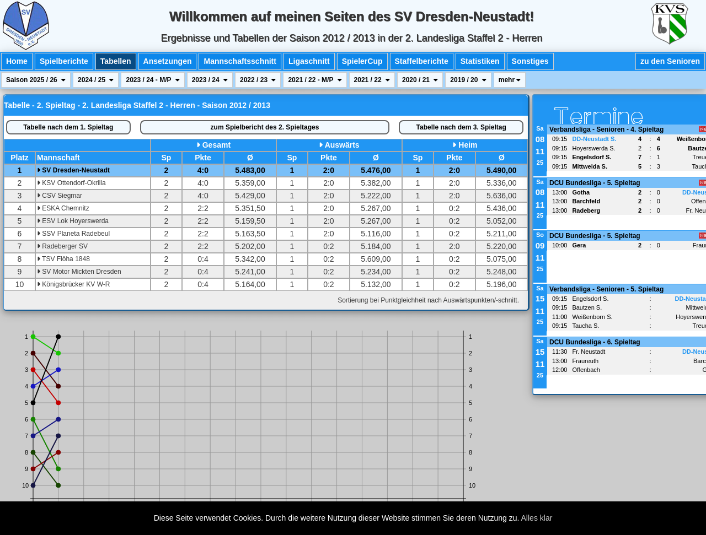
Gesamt (216, 144)
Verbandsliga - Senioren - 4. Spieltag (606, 129)
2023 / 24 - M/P (152, 80)
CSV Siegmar (59, 195)
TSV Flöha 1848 (63, 259)
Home (17, 61)
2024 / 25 (96, 80)
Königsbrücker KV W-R (73, 284)
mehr (510, 80)
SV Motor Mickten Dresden (79, 271)
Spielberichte (64, 61)
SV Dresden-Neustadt (73, 170)
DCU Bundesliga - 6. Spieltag (594, 342)
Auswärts (342, 144)
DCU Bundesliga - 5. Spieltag (594, 183)
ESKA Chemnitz (63, 208)
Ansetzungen (167, 61)
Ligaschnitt (309, 61)
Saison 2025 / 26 (36, 80)
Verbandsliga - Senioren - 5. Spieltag (606, 289)
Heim (467, 144)
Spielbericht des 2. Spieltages (265, 127)
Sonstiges (530, 61)
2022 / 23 (258, 80)
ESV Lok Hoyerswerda (73, 221)
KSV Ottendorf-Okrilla (71, 183)
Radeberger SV (62, 246)
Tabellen (115, 61)
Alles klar (537, 518)
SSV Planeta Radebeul (73, 233)
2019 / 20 (468, 80)
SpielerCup (362, 61)
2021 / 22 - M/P (314, 80)
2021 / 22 (372, 80)
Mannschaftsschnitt (240, 61)
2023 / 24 (210, 80)
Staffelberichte (421, 61)
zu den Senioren (670, 61)
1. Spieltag (68, 127)
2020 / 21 (420, 80)
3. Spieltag (461, 127)
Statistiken (480, 61)
